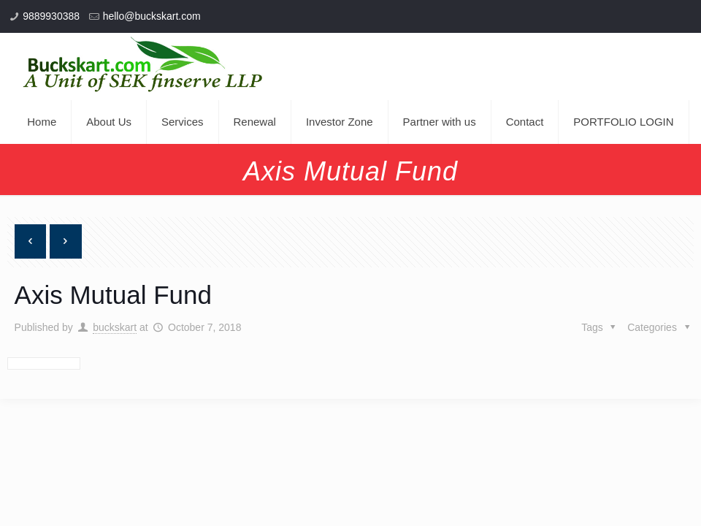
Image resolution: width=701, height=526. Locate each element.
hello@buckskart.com (152, 16)
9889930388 (51, 16)
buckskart (115, 327)
